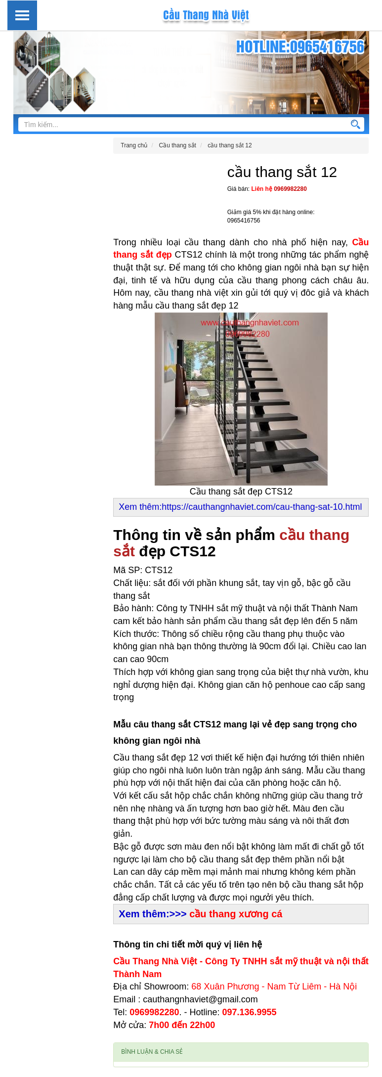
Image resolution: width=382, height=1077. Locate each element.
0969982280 (290, 188)
